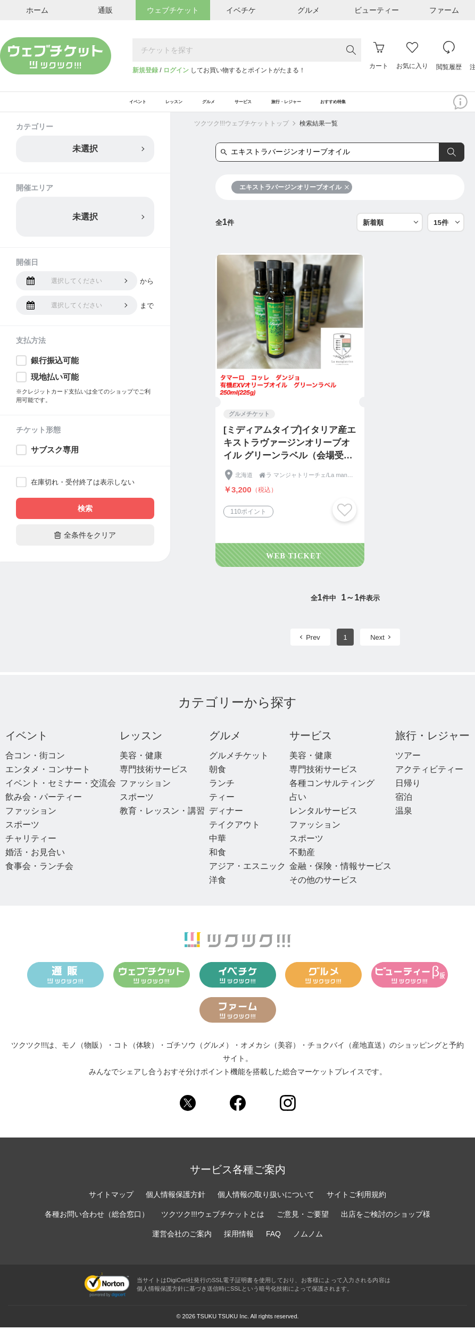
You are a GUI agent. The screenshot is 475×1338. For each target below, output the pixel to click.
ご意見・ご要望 (303, 1224)
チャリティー (30, 849)
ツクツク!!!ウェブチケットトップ (241, 134)
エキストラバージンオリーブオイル (294, 198)
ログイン (176, 70)
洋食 (217, 891)
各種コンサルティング (331, 794)
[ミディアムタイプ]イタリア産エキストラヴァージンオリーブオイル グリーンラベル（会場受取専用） (289, 454)
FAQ (273, 1244)
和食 (217, 863)
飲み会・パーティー (43, 808)
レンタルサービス (323, 821)
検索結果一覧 (318, 134)
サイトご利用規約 (356, 1205)
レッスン (141, 746)
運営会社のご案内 (182, 1244)
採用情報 (239, 1244)
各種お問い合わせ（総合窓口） (97, 1224)
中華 (217, 849)
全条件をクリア (85, 545)
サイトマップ (111, 1205)
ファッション (30, 821)
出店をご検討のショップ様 (385, 1224)
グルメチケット (239, 766)
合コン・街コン (35, 766)
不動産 (302, 863)
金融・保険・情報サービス (340, 877)
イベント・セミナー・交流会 (60, 794)
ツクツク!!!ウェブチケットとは (212, 1224)
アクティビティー (429, 780)
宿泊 (403, 808)
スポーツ (22, 835)
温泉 (403, 821)
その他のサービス (323, 891)
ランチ (222, 794)
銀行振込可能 (55, 371)
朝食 (217, 780)
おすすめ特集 (396, 107)
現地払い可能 (55, 387)
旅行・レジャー (432, 746)
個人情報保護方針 (175, 1205)
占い (297, 808)
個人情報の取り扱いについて (266, 1205)
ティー (222, 808)
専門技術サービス (154, 780)
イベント (26, 746)
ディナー (226, 821)
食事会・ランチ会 (39, 877)
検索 (85, 519)
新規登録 (145, 70)
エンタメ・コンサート (47, 780)
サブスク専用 (55, 460)
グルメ (225, 746)
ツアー (408, 766)
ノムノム (308, 1244)
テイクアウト (234, 835)
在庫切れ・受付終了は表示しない (83, 493)
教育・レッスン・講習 (162, 821)
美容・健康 (141, 766)
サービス (310, 746)
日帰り (408, 794)
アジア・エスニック (247, 877)
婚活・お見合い (35, 863)
